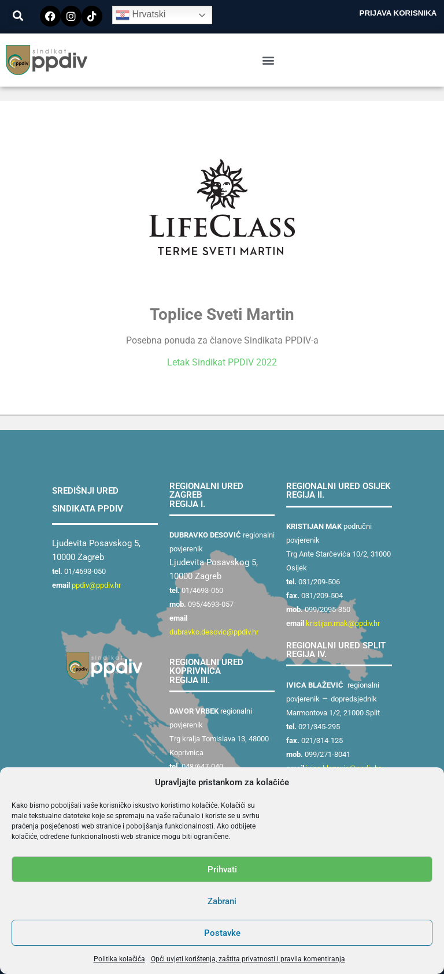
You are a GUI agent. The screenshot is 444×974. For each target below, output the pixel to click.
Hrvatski (140, 15)
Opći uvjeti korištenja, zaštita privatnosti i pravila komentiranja (248, 959)
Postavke (222, 933)
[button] (17, 15)
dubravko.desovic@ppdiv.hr (213, 632)
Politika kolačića (119, 959)
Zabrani (222, 901)
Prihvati (222, 869)
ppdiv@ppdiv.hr (96, 585)
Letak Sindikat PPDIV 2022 (222, 362)
